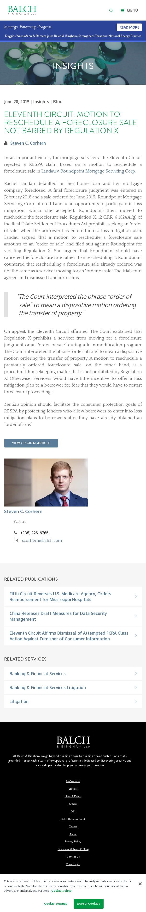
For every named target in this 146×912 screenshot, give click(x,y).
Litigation (19, 701)
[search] (111, 10)
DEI (73, 812)
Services (73, 789)
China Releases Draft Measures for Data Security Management (58, 616)
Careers (73, 826)
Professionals (73, 781)
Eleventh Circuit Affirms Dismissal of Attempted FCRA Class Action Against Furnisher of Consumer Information (69, 635)
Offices (73, 804)
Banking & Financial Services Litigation (48, 687)
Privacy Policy (73, 842)
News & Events (73, 796)
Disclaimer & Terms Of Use (73, 849)
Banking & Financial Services (38, 673)
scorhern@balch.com (42, 540)
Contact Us (73, 857)
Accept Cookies (88, 905)
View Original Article (31, 443)
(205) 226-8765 (34, 533)
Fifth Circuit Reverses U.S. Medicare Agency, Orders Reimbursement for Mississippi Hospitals (60, 596)
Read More (129, 27)
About (73, 834)
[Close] (140, 885)
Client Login (73, 864)
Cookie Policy (61, 892)
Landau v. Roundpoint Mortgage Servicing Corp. (88, 171)
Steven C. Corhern (28, 143)
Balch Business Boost (73, 819)
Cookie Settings (55, 905)
